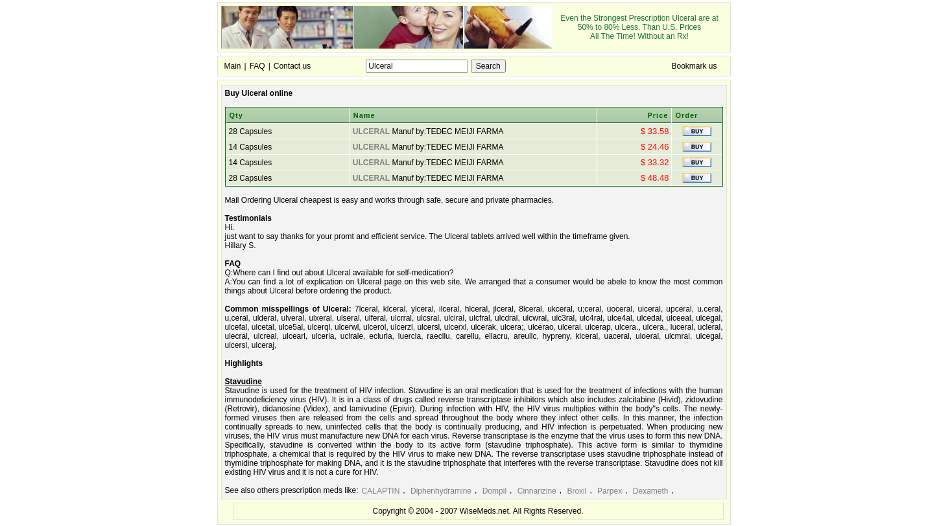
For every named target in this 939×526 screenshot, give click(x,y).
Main (232, 66)
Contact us (292, 66)
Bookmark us (694, 66)
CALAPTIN (381, 491)
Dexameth (651, 491)
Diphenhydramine (440, 491)
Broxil (576, 491)
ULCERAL (371, 131)
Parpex (609, 491)
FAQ (257, 66)
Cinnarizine (536, 491)
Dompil (494, 491)
